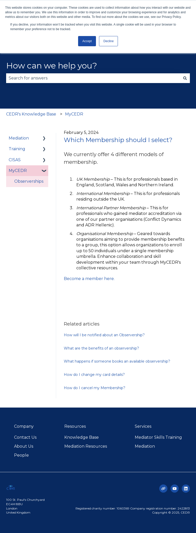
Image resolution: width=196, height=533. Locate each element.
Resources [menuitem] (75, 426)
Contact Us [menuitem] (25, 437)
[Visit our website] (163, 488)
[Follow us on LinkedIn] (186, 488)
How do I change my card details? (94, 374)
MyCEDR (74, 114)
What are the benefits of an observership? (101, 348)
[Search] (185, 78)
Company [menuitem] (24, 426)
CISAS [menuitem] (15, 159)
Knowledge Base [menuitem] (81, 437)
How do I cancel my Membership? (94, 388)
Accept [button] (87, 41)
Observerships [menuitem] (28, 181)
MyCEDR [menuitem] (18, 170)
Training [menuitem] (17, 148)
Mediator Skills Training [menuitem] (158, 437)
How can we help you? (51, 66)
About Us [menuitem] (23, 446)
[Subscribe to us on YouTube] (174, 488)
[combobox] (93, 78)
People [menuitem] (21, 455)
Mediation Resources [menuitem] (85, 446)
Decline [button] (108, 41)
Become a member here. (90, 278)
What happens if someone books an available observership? (117, 361)
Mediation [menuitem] (19, 138)
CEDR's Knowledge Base (31, 114)
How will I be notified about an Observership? (104, 335)
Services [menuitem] (143, 426)
